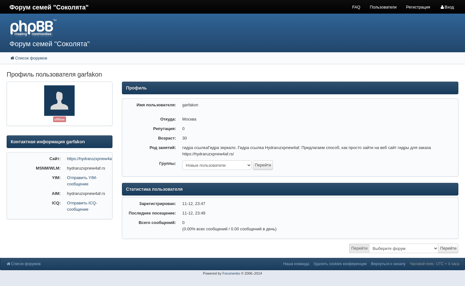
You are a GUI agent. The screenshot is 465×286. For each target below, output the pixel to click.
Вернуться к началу (388, 264)
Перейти (359, 248)
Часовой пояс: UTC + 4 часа (434, 264)
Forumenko (231, 273)
